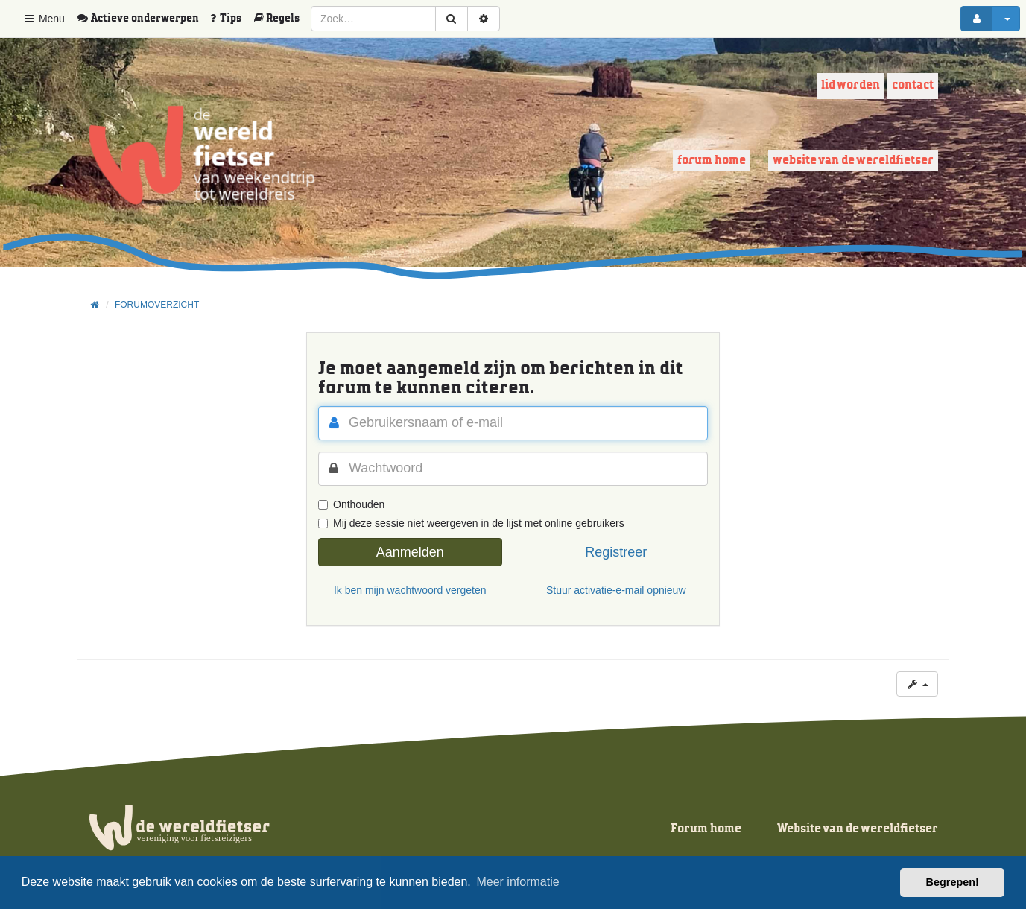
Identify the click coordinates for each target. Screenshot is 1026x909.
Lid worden (850, 85)
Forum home (711, 160)
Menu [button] (43, 19)
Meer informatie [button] (517, 881)
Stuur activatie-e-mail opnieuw (616, 590)
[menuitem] (143, 18)
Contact (913, 85)
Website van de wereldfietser (853, 160)
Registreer (616, 552)
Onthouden (351, 504)
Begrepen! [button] (952, 882)
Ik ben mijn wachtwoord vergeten (410, 590)
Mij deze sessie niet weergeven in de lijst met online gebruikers (471, 523)
